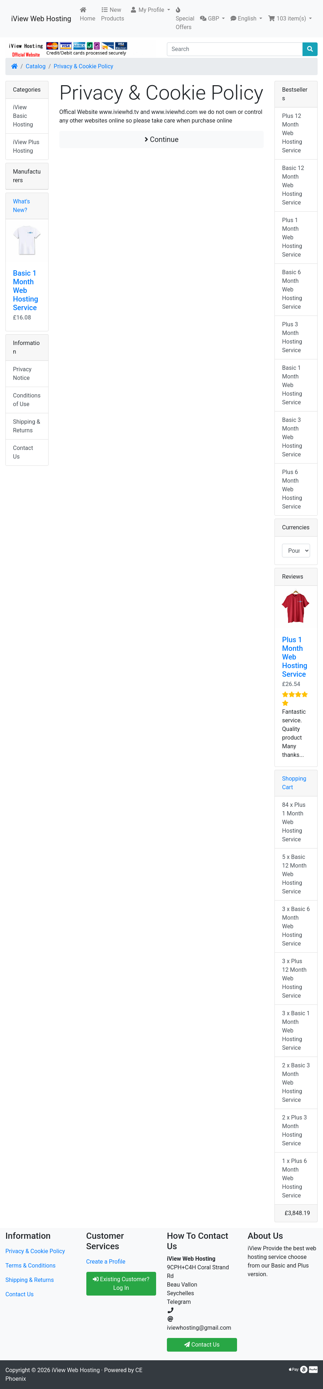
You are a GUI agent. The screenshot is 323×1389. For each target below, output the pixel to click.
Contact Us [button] (202, 1344)
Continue (162, 139)
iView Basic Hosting (23, 116)
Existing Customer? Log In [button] (121, 1283)
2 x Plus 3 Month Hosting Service (294, 1130)
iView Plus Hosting (26, 146)
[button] (150, 10)
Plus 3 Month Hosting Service (292, 337)
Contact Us (23, 452)
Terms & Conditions (30, 1265)
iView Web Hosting (41, 18)
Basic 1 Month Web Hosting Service (25, 290)
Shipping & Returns (26, 426)
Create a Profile (106, 1261)
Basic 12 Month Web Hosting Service (293, 185)
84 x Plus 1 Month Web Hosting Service (293, 822)
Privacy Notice (22, 373)
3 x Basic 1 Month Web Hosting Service (296, 1030)
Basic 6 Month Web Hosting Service (292, 289)
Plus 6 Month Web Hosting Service (292, 489)
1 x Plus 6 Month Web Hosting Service (294, 1178)
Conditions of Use (27, 400)
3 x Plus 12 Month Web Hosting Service (294, 978)
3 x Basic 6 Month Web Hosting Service (296, 926)
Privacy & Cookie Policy (83, 66)
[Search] (235, 49)
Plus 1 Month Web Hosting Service (292, 237)
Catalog (36, 66)
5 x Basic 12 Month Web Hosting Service (294, 874)
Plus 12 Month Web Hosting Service (292, 133)
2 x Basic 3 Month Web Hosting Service (296, 1082)
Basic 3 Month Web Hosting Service (292, 437)
